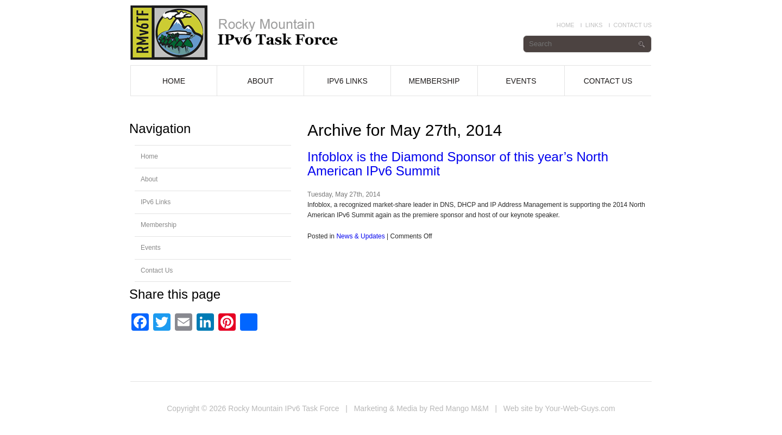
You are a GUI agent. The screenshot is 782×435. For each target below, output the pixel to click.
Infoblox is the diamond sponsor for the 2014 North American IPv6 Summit (249, 32)
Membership (433, 81)
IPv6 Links (347, 81)
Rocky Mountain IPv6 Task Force (283, 408)
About (260, 81)
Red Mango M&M (459, 408)
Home (566, 25)
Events (521, 81)
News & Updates (360, 236)
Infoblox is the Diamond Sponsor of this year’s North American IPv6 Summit (457, 163)
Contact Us (633, 25)
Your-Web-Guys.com (580, 408)
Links (594, 25)
